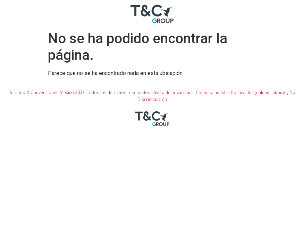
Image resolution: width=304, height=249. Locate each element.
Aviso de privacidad (172, 92)
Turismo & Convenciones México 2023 (47, 92)
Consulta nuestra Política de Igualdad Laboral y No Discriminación (216, 96)
